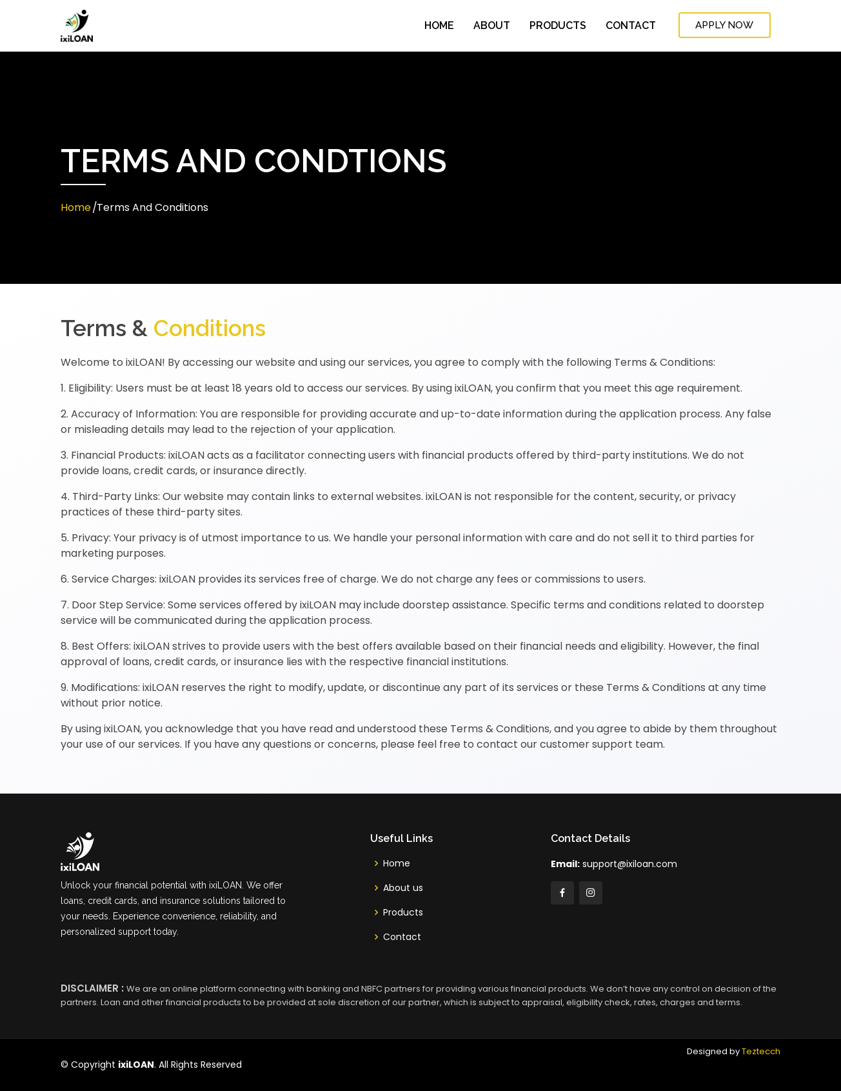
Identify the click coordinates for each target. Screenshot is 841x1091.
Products (557, 25)
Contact (631, 25)
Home (439, 25)
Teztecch (761, 1051)
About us (403, 887)
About (491, 25)
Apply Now (727, 25)
